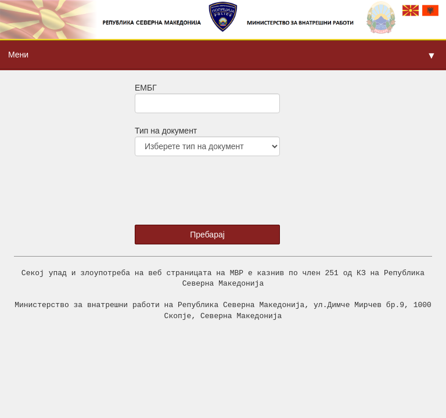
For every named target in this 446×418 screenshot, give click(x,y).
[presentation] (208, 187)
